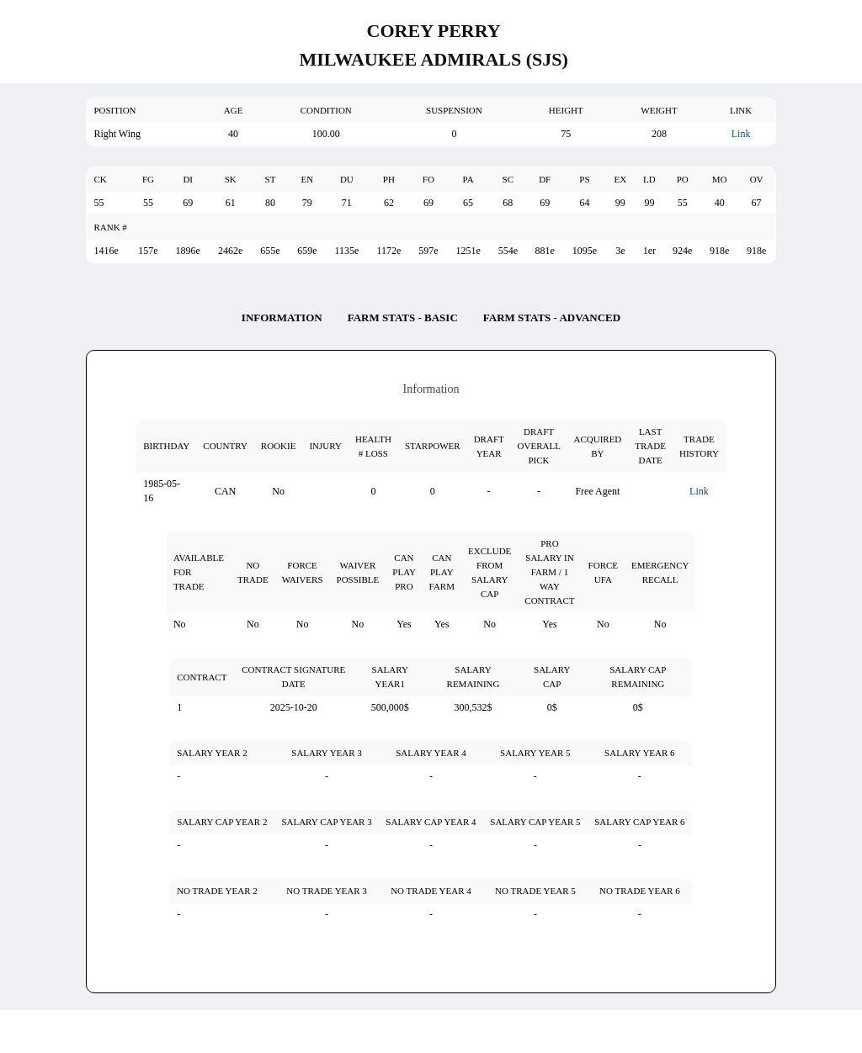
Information (282, 317)
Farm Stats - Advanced (551, 317)
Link (741, 134)
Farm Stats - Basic (403, 317)
